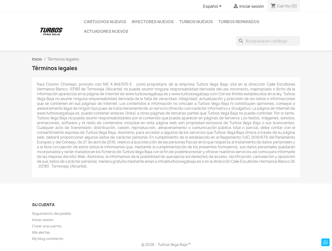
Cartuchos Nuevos (105, 21)
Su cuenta (43, 204)
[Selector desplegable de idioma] (213, 6)
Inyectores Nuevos (153, 21)
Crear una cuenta (46, 226)
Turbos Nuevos (196, 21)
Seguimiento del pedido (51, 213)
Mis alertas (41, 232)
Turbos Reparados (238, 21)
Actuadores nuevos (106, 31)
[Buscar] (268, 41)
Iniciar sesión (43, 219)
